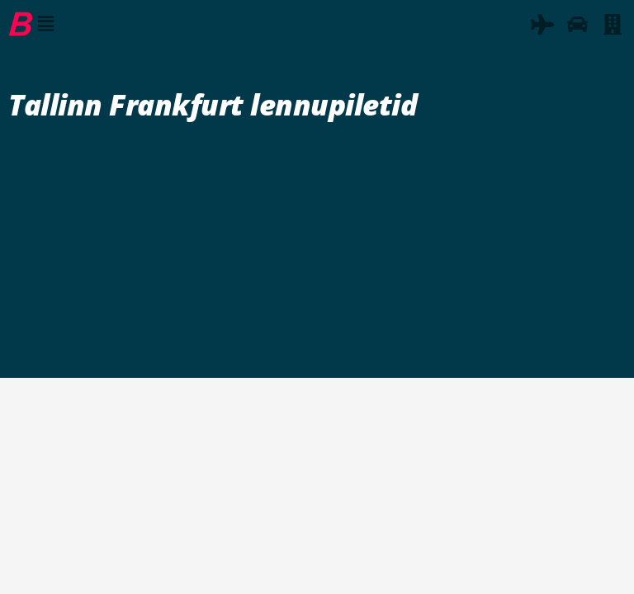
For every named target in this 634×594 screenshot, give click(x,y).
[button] (45, 24)
